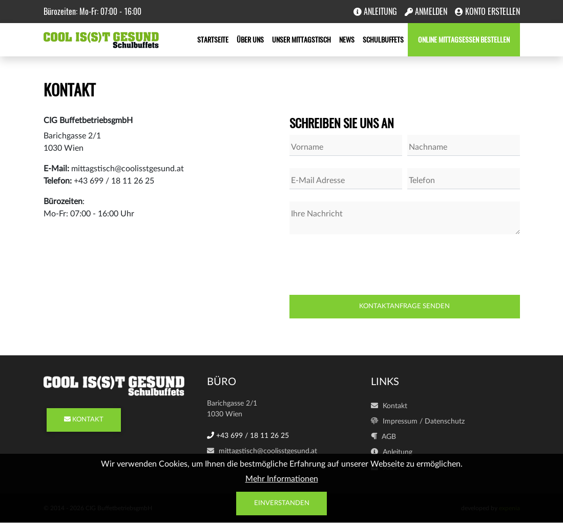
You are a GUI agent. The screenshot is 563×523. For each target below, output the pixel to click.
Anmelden (426, 11)
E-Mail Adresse (318, 180)
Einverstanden (281, 503)
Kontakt (389, 406)
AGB (383, 436)
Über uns (250, 40)
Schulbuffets (383, 40)
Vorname (307, 147)
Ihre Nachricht (317, 214)
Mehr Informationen (281, 479)
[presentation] (367, 267)
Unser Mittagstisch (301, 40)
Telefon (422, 180)
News (347, 40)
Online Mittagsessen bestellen (464, 40)
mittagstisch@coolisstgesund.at (262, 451)
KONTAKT (83, 419)
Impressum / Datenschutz (418, 421)
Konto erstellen (487, 11)
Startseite (212, 40)
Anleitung (375, 11)
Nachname (428, 147)
